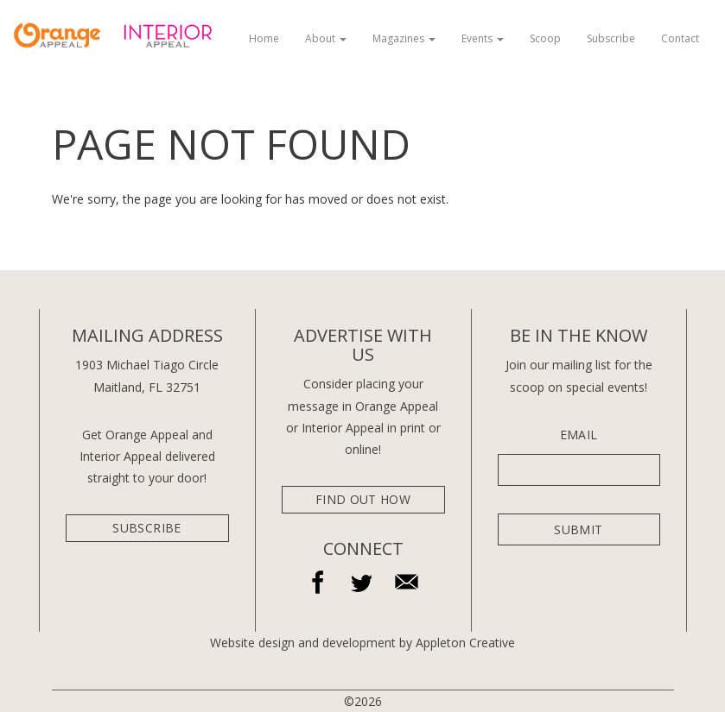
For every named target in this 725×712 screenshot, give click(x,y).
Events (482, 38)
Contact (680, 38)
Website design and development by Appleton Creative (362, 642)
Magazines (404, 38)
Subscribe (611, 38)
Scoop (545, 38)
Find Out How (362, 499)
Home (264, 38)
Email (579, 435)
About (326, 38)
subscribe (146, 528)
